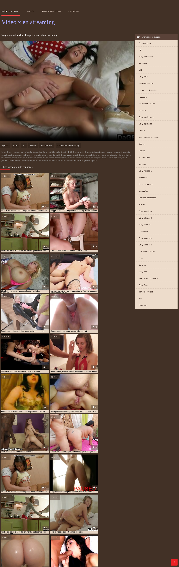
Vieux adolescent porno (149, 137)
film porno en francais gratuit (154, 549)
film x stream (100, 558)
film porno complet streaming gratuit (69, 549)
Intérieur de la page (10, 11)
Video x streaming (70, 563)
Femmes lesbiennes (147, 198)
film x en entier (18, 557)
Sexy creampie (145, 238)
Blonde (142, 205)
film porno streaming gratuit (120, 553)
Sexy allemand (145, 218)
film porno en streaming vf (66, 550)
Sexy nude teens (146, 57)
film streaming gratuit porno (49, 555)
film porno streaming (35, 553)
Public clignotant (146, 184)
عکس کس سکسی (25, 563)
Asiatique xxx (144, 64)
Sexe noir (143, 305)
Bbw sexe (143, 178)
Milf (140, 70)
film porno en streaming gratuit (37, 550)
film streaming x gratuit (105, 555)
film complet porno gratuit (42, 547)
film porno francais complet (146, 550)
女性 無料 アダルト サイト (89, 563)
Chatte (142, 131)
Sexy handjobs (145, 245)
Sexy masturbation (147, 117)
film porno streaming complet (61, 553)
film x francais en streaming (109, 557)
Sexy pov (143, 272)
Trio (140, 299)
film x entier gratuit (84, 557)
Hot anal (142, 111)
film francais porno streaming (127, 547)
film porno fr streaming (120, 550)
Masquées (143, 191)
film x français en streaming (137, 557)
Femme (142, 151)
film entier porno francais (99, 547)
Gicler (15, 146)
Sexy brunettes (145, 211)
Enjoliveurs (143, 232)
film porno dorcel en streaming (68, 146)
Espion (141, 144)
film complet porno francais (14, 547)
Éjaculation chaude (147, 104)
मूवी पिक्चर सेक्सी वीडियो (9, 563)
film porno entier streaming (94, 550)
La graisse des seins (148, 90)
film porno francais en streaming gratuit (43, 552)
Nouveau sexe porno (51, 11)
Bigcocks (5, 146)
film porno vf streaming (22, 555)
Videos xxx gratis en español (46, 563)
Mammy (142, 164)
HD (140, 50)
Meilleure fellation (146, 84)
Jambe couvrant (146, 292)
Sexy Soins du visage (148, 279)
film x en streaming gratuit (60, 557)
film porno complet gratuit (36, 549)
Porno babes (144, 158)
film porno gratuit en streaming (146, 552)
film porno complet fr (11, 549)
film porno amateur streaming (158, 547)
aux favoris (73, 11)
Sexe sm (142, 265)
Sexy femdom (144, 225)
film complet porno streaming (71, 547)
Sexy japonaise (145, 124)
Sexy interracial (145, 171)
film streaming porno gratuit (78, 555)
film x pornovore (73, 558)
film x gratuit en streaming (25, 558)
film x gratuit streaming (52, 558)
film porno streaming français (91, 553)
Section (30, 11)
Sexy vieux (143, 77)
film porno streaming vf (147, 553)
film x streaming (116, 558)
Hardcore (143, 97)
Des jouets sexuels (147, 252)
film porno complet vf (99, 549)
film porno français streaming (78, 552)
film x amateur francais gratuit (133, 555)
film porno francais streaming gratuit (111, 552)
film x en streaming (36, 557)
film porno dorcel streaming (125, 549)
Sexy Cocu (143, 285)
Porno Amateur (145, 43)
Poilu (141, 258)
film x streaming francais (137, 558)
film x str (87, 558)
